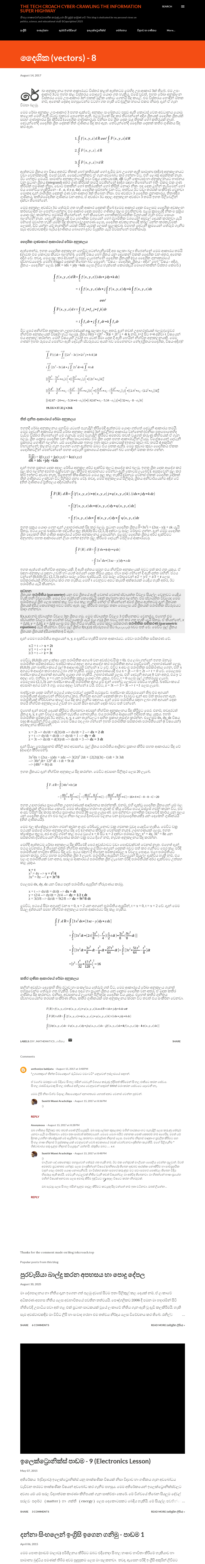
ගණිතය (60, 1041)
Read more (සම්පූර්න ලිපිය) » (168, 1325)
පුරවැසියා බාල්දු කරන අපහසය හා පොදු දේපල (82, 1274)
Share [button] (176, 1041)
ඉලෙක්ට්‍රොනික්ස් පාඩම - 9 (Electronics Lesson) (85, 1461)
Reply (35, 1116)
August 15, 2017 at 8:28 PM (63, 1125)
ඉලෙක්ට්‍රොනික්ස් (96, 30)
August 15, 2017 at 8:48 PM (91, 1153)
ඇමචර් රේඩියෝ (67, 30)
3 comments (40, 1511)
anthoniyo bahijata (42, 1068)
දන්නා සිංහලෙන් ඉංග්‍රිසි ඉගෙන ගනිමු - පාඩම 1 (82, 1534)
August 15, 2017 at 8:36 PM (91, 1100)
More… (171, 30)
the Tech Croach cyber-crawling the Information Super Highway (80, 8)
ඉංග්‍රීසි (23, 30)
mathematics (45, 1041)
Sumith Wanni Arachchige (57, 1100)
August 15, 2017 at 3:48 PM (72, 1068)
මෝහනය (121, 30)
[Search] (167, 6)
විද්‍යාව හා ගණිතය (146, 30)
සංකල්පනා (42, 30)
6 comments (40, 1325)
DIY (32, 1041)
